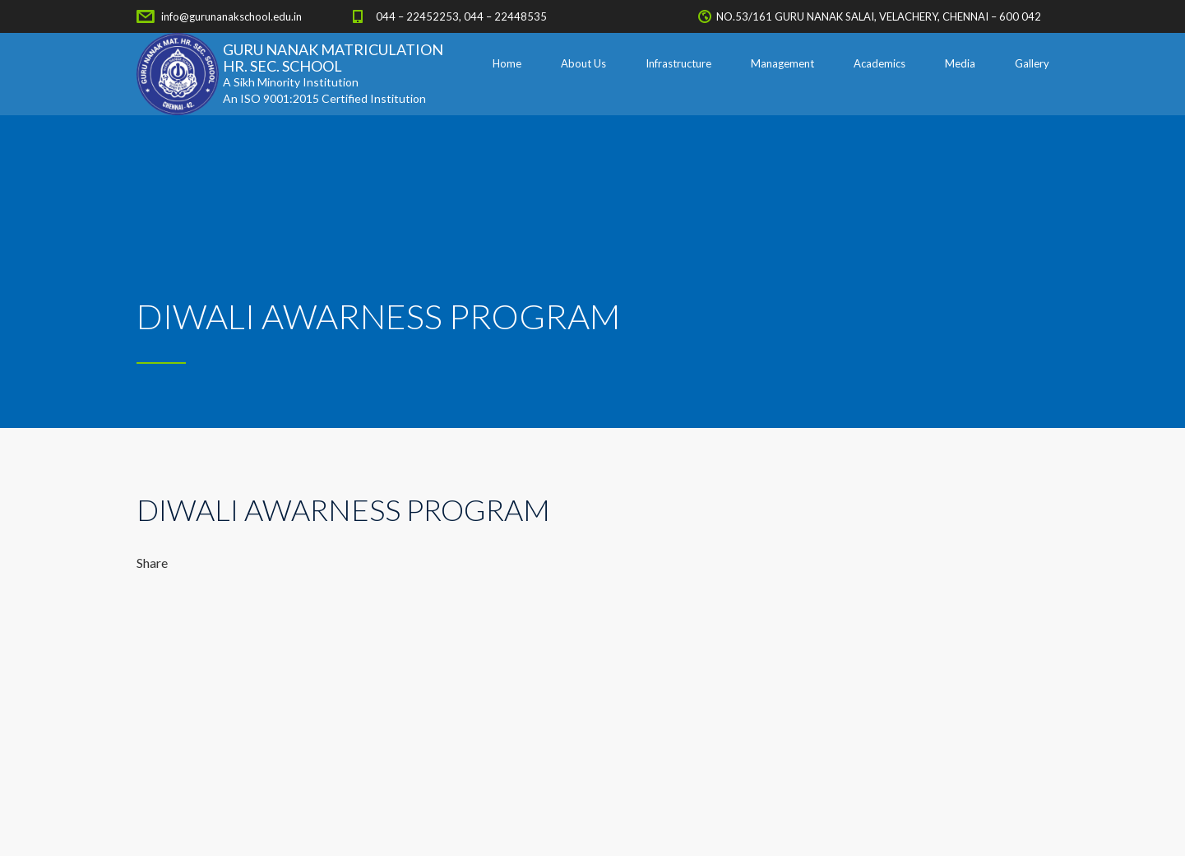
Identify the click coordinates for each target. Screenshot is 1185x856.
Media (960, 63)
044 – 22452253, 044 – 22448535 (461, 16)
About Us (583, 63)
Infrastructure (678, 63)
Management (782, 63)
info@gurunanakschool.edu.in (231, 16)
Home (507, 63)
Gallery (1032, 63)
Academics (879, 63)
